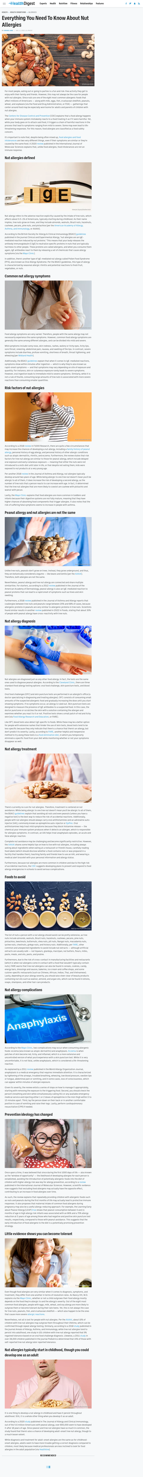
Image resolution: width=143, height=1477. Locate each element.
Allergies (32, 12)
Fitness (73, 3)
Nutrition (63, 3)
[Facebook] (126, 4)
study (76, 1326)
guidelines (81, 234)
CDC (34, 866)
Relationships (86, 3)
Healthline (44, 1449)
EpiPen (69, 823)
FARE (50, 731)
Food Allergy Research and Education (31, 716)
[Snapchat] (135, 4)
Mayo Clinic (28, 253)
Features (100, 3)
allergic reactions (36, 1314)
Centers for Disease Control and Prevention (29, 115)
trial (34, 1210)
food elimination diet (49, 735)
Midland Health (25, 355)
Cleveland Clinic (67, 682)
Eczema (72, 1051)
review (40, 143)
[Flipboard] (130, 4)
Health (53, 3)
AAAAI (78, 573)
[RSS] (139, 4)
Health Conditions (18, 12)
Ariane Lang (8, 30)
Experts (43, 3)
